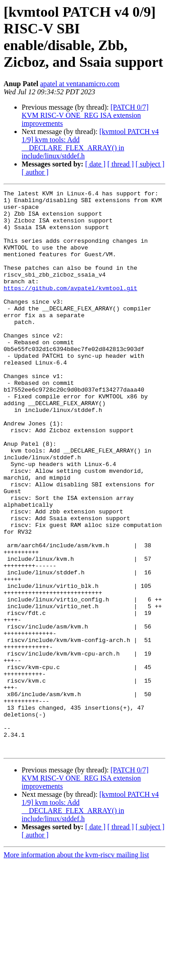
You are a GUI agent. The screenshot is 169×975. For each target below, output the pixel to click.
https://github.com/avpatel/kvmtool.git (70, 308)
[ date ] (95, 164)
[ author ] (35, 172)
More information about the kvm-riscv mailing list (76, 967)
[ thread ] (120, 164)
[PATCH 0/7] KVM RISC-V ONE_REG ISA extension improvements (85, 115)
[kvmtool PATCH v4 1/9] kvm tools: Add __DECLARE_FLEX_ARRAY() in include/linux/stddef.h (90, 144)
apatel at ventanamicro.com (79, 84)
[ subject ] (150, 164)
